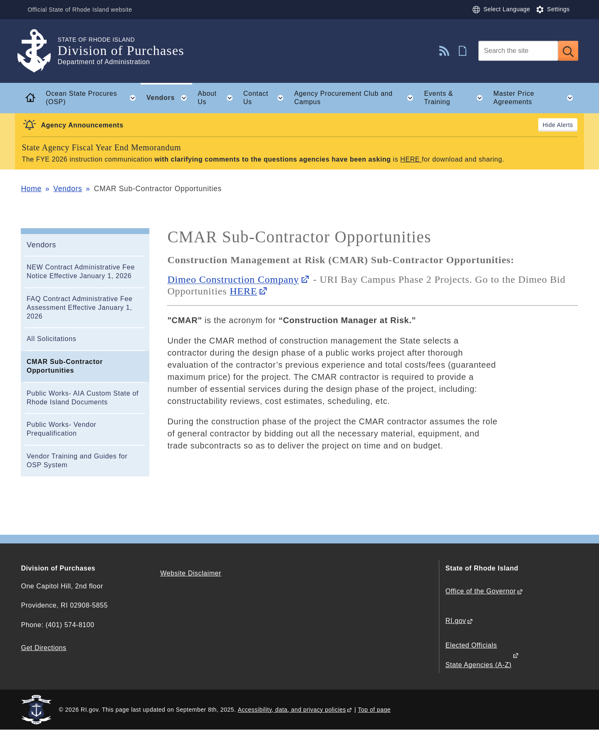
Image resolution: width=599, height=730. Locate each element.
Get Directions (43, 647)
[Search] (518, 51)
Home (31, 188)
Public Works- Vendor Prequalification (62, 429)
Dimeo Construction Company (233, 279)
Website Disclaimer (190, 573)
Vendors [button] (169, 98)
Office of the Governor (481, 591)
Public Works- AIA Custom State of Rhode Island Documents (83, 398)
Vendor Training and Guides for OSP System (77, 460)
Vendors (67, 188)
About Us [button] (218, 98)
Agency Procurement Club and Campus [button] (356, 98)
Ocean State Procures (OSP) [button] (93, 98)
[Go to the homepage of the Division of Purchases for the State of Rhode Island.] (39, 51)
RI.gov (456, 620)
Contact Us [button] (266, 98)
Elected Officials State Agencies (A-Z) (479, 655)
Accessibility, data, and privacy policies (292, 709)
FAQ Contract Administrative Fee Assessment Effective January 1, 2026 (80, 307)
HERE (410, 159)
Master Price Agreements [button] (535, 98)
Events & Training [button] (456, 98)
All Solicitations (52, 338)
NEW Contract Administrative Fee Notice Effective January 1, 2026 (81, 271)
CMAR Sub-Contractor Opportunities (65, 366)
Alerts (565, 125)
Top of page (374, 709)
